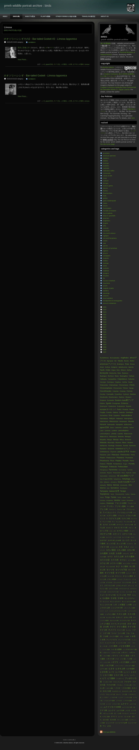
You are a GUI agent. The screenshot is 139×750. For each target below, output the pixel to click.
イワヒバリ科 (131, 516)
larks (104, 226)
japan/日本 (104, 427)
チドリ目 (132, 627)
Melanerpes (113, 436)
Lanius (131, 427)
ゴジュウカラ (117, 582)
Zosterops (110, 503)
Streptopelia (123, 485)
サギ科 (120, 598)
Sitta (101, 482)
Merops (116, 440)
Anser (102, 367)
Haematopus (104, 418)
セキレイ (119, 617)
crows (105, 178)
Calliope (131, 376)
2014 (104, 334)
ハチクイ (124, 652)
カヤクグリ (126, 553)
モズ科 (119, 713)
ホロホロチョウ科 (127, 691)
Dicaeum (128, 397)
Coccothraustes (105, 391)
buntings (106, 163)
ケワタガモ (109, 582)
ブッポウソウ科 (107, 682)
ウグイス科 (126, 519)
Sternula (116, 485)
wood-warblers (108, 298)
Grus (110, 415)
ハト (117, 659)
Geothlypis (129, 412)
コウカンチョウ (121, 585)
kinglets (105, 223)
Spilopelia (103, 485)
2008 (104, 349)
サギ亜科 (106, 598)
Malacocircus (104, 436)
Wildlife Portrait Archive (109, 70)
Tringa (107, 497)
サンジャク (106, 601)
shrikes (105, 261)
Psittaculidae (123, 467)
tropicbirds (106, 283)
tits (104, 278)
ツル (128, 633)
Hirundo (131, 421)
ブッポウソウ (120, 678)
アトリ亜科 (130, 506)
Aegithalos (125, 358)
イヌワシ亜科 (112, 516)
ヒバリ (111, 672)
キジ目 (132, 566)
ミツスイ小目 (128, 697)
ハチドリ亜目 (124, 656)
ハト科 (129, 659)
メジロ (127, 710)
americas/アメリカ (108, 364)
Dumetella (110, 400)
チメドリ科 (121, 630)
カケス (132, 537)
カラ (131, 553)
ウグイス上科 (115, 519)
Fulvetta (109, 412)
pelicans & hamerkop (110, 248)
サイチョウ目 (111, 595)
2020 (104, 319)
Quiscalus (103, 472)
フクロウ (127, 682)
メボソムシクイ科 (108, 713)
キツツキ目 (109, 573)
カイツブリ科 (126, 537)
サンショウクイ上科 (129, 601)
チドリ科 (103, 630)
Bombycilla (104, 373)
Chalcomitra (104, 385)
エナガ (105, 525)
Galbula (115, 412)
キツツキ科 (120, 573)
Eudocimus (112, 406)
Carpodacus (122, 379)
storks (105, 266)
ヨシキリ (120, 716)
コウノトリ (131, 585)
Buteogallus (124, 376)
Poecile (109, 464)
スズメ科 (102, 617)
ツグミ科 (106, 633)
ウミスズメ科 (128, 521)
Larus (102, 430)
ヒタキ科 (104, 672)
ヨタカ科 (113, 720)
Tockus (127, 494)
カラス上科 (119, 557)
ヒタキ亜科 (130, 669)
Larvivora (108, 430)
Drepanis (103, 400)
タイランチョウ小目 (118, 624)
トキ (121, 636)
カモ (121, 547)
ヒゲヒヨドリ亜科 (130, 665)
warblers (106, 291)
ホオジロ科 (107, 691)
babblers (106, 158)
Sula (108, 488)
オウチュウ (120, 524)
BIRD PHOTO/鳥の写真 (13, 30)
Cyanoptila (110, 394)
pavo (109, 455)
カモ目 (112, 553)
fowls (104, 196)
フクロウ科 (111, 685)
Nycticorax (132, 445)
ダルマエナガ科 (114, 620)
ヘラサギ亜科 (126, 688)
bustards (106, 166)
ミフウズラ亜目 (127, 700)
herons (105, 206)
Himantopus (123, 421)
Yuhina (123, 500)
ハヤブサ (114, 662)
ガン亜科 (102, 537)
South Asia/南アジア (126, 482)
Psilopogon (104, 467)
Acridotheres (104, 358)
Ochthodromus (104, 451)
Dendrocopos (113, 397)
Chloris (132, 385)
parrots (105, 246)
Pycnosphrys (122, 470)
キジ (118, 566)
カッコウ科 (121, 543)
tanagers (106, 273)
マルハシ (118, 694)
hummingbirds (107, 213)
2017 (104, 327)
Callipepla (103, 379)
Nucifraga (111, 445)
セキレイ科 (128, 617)
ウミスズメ (119, 521)
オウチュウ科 (129, 524)
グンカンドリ (127, 579)
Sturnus (103, 488)
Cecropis (103, 382)
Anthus (108, 367)
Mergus (109, 439)
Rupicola (128, 472)
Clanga (131, 388)
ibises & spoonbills (109, 216)
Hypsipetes (119, 424)
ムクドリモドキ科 (127, 707)
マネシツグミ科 (110, 694)
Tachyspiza (104, 491)
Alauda (120, 361)
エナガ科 (112, 525)
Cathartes (131, 379)
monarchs (106, 231)
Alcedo (126, 361)
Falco (119, 409)
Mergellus (103, 439)
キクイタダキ (126, 563)
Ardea (108, 370)
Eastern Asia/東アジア (124, 400)
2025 (104, 307)
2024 (104, 309)
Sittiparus (106, 482)
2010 (104, 344)
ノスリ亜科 (112, 646)
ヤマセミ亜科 (106, 716)
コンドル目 (129, 592)
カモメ (126, 547)
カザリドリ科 (127, 534)
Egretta (108, 403)
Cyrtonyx (126, 394)
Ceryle (130, 382)
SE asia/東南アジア (125, 476)
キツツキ (110, 570)
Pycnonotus (113, 470)
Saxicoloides (104, 476)
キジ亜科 (124, 566)
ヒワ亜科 (111, 678)
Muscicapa (111, 442)
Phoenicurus (105, 461)
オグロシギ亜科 (122, 531)
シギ (115, 605)
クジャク (119, 579)
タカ (129, 624)
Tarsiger (123, 491)
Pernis (133, 455)
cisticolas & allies (108, 171)
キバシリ (128, 573)
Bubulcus (125, 373)
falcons (105, 188)
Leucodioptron (123, 431)
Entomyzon (103, 406)
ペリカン (120, 685)
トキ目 (132, 636)
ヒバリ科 (119, 672)
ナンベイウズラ (111, 640)
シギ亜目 (121, 605)
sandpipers (106, 256)
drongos (105, 183)
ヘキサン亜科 (109, 688)
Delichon (133, 394)
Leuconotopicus (105, 433)
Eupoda (128, 406)
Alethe (132, 361)
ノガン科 (104, 646)
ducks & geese (108, 186)
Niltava (124, 442)
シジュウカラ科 (117, 608)
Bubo (119, 373)
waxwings (106, 293)
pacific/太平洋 (123, 452)
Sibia (132, 479)
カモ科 (119, 553)
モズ (115, 713)
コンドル (122, 592)
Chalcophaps (113, 385)
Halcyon (112, 418)
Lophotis (120, 433)
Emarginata (116, 403)
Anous (132, 364)
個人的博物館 (105, 43)
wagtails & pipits (108, 288)
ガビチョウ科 (106, 534)
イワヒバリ (121, 515)
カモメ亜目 (111, 550)
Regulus (109, 472)
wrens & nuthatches (109, 303)
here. (133, 118)
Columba (116, 391)
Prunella (131, 464)
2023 (104, 312)
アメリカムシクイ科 (124, 512)
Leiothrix (114, 430)
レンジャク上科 (121, 723)
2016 (104, 329)
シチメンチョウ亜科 (129, 608)
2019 (104, 322)
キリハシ (118, 576)
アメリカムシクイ (109, 512)
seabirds (106, 258)
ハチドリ (114, 656)
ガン (134, 534)
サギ (129, 595)
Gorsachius (104, 415)
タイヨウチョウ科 (125, 620)
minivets (106, 228)
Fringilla (102, 412)
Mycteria (118, 442)
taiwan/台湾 (114, 491)
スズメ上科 (121, 614)
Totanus (133, 494)
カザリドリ (117, 534)
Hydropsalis (111, 424)
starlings (106, 263)
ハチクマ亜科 (106, 656)
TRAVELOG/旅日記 (88, 16)
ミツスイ (120, 697)
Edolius (102, 403)
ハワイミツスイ (119, 665)
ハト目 (123, 659)
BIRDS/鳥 (16, 16)
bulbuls (105, 161)
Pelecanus (115, 455)
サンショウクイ (115, 601)
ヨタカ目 (106, 720)
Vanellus (117, 500)
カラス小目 (105, 560)
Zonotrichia (129, 500)
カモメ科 (131, 550)
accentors (106, 153)
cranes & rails (107, 176)
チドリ (113, 627)
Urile (128, 497)
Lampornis (118, 427)
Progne (125, 464)
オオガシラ (109, 527)
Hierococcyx (113, 421)
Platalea (118, 461)
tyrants (105, 286)
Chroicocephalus (106, 388)
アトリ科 (104, 509)
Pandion (133, 451)
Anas (127, 364)
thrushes (106, 276)
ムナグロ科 (120, 710)
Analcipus (120, 364)
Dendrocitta (104, 397)
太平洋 (109, 726)
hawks (105, 203)
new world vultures (109, 233)
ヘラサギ (117, 688)
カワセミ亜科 (132, 560)
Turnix (119, 497)
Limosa (113, 434)
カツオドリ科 (114, 547)
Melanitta (121, 436)
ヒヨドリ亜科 (108, 675)
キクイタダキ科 (110, 566)
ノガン (129, 643)
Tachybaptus (123, 488)
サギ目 (113, 598)
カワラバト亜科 (116, 563)
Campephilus (112, 379)
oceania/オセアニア (122, 449)
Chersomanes (123, 385)
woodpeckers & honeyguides (112, 301)
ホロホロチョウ (116, 691)
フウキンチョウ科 (118, 682)
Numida (125, 445)
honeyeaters (107, 208)
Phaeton (102, 457)
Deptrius (121, 397)
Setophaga (126, 479)
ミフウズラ (119, 700)
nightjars (106, 236)
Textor (112, 494)
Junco (112, 427)
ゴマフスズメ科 (109, 585)
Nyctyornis (111, 448)
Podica (132, 461)
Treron (102, 497)
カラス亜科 (129, 557)
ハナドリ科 (107, 662)
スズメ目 (131, 614)
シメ (106, 611)
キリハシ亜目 (128, 576)
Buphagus (103, 376)
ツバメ (114, 633)
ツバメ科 (121, 633)
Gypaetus (117, 415)
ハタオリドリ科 (115, 652)
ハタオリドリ (106, 652)
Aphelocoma (123, 367)
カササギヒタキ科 (114, 540)
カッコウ (125, 540)
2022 (104, 314)
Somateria (114, 482)
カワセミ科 (104, 563)
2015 (104, 332)
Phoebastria (129, 457)
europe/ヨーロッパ (108, 409)
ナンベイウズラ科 (124, 640)
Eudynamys (121, 406)
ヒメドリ (127, 672)
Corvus (129, 391)
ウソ (113, 521)
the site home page (107, 144)
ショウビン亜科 (110, 614)
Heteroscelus (104, 421)
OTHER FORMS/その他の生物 (66, 16)
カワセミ (123, 560)
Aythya (129, 370)
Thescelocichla (119, 494)
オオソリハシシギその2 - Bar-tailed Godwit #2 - (40, 39)
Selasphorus (117, 479)
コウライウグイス (124, 588)
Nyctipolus (103, 448)
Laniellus (125, 427)
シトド (102, 611)
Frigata (131, 409)
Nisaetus (130, 442)
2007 (104, 352)
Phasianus (120, 458)
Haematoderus (126, 415)
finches (105, 191)
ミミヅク (108, 704)
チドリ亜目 (122, 627)
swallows (106, 271)
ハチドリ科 (110, 659)
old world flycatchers (110, 238)
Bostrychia (112, 373)
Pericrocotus (125, 455)
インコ (102, 519)
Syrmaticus (115, 488)
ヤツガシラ (125, 713)
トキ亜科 (126, 636)
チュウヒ (128, 630)
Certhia (124, 382)
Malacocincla (128, 433)
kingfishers (106, 221)
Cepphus (118, 382)
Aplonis (131, 367)
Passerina (103, 455)
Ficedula (125, 409)
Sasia (134, 472)
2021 (104, 317)
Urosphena (109, 500)
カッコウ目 (111, 543)
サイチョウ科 (121, 595)
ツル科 (105, 636)
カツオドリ (130, 543)
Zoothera (103, 503)
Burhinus (111, 376)
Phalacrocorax (111, 457)
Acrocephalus (115, 358)
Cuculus (102, 394)
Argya (113, 370)
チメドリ (112, 630)
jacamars (106, 218)
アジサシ (110, 506)
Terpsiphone (104, 494)
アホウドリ (112, 509)
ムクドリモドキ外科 (112, 707)
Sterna (109, 485)
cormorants (107, 173)
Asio (118, 370)
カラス (110, 557)
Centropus (110, 382)
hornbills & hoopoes (109, 211)
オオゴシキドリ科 (120, 528)
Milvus (122, 439)
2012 (104, 339)
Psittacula (113, 467)
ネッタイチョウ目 (110, 643)
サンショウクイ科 (106, 605)
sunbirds (106, 268)
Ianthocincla (128, 424)
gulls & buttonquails (109, 201)
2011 (104, 342)
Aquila (102, 370)
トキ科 (102, 640)
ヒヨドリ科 (118, 675)
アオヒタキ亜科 (121, 503)
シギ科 (129, 605)
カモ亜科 (104, 553)
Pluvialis (126, 461)
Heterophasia (128, 418)
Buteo (117, 376)
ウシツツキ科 (106, 521)
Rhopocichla (117, 472)
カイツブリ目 (117, 537)
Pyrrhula (129, 470)
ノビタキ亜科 (124, 646)
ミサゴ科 (124, 694)
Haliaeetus (119, 418)
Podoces (103, 464)
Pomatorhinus (117, 464)
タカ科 (106, 627)
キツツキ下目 (121, 570)
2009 (104, 347)
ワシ (104, 726)
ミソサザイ (105, 697)
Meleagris (128, 436)
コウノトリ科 (113, 588)
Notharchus (103, 445)
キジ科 (102, 570)
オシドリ (132, 531)
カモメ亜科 (121, 550)
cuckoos (106, 181)
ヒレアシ (126, 675)
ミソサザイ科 (113, 697)
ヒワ (104, 678)
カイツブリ (109, 537)
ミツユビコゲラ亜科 (109, 700)
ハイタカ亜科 (116, 649)
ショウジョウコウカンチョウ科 (117, 611)
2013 (104, 337)
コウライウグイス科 (113, 592)
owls (104, 243)
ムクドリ (125, 704)
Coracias (123, 391)
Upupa (124, 497)
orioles (105, 241)
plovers (105, 253)
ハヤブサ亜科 (124, 662)
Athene (123, 370)
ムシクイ (112, 710)
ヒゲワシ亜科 (103, 669)
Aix (115, 361)
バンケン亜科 (106, 649)
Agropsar (110, 361)
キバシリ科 (111, 576)
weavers (106, 296)
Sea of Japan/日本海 (106, 479)
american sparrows (109, 156)
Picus (112, 461)
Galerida (122, 412)
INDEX (5, 16)
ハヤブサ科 (109, 665)
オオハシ (131, 527)
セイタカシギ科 (110, 617)
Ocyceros (113, 451)
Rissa (123, 472)
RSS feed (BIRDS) (109, 732)
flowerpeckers (107, 193)
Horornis (103, 424)
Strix (130, 485)
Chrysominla (117, 388)
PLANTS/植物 (45, 16)
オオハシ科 (112, 531)
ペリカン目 (127, 685)
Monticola (128, 439)
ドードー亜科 (114, 636)
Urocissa (102, 500)
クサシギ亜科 (111, 579)
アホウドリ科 (121, 509)
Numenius (119, 445)
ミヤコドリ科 (116, 704)
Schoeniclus (112, 476)
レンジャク (110, 723)
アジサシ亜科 (120, 506)
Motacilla (103, 442)
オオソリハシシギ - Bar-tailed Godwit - (35, 75)
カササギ (103, 540)
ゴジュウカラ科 (126, 582)
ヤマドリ (114, 716)
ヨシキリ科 (127, 716)
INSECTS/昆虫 (30, 16)
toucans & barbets (109, 281)
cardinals (106, 168)
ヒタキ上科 (120, 669)
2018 (104, 324)
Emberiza (124, 403)
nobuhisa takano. (108, 67)
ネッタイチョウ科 (121, 643)
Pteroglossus (104, 470)
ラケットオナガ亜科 (122, 720)
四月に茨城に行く (24, 48)
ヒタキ (111, 669)
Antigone (114, 367)
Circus (125, 388)
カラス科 (115, 560)
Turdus (113, 497)
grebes (105, 198)
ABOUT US (105, 16)
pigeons (105, 251)
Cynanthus (118, 394)
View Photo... (23, 60)
